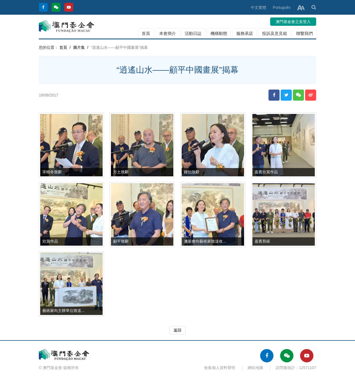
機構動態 (219, 33)
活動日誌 (193, 33)
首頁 (146, 33)
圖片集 (79, 47)
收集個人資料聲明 (219, 367)
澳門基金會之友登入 (293, 21)
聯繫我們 (304, 33)
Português (281, 7)
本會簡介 (167, 33)
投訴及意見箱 (274, 33)
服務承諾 (244, 33)
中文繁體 (258, 7)
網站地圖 (255, 367)
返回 (177, 330)
